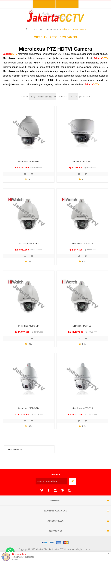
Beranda (26, 29)
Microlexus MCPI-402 (82, 161)
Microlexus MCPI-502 (29, 243)
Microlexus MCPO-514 (28, 325)
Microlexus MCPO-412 (28, 161)
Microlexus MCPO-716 (82, 408)
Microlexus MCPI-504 (82, 325)
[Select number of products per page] (73, 96)
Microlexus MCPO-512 (82, 243)
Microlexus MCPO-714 (28, 408)
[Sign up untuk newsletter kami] (51, 481)
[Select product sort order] (42, 96)
